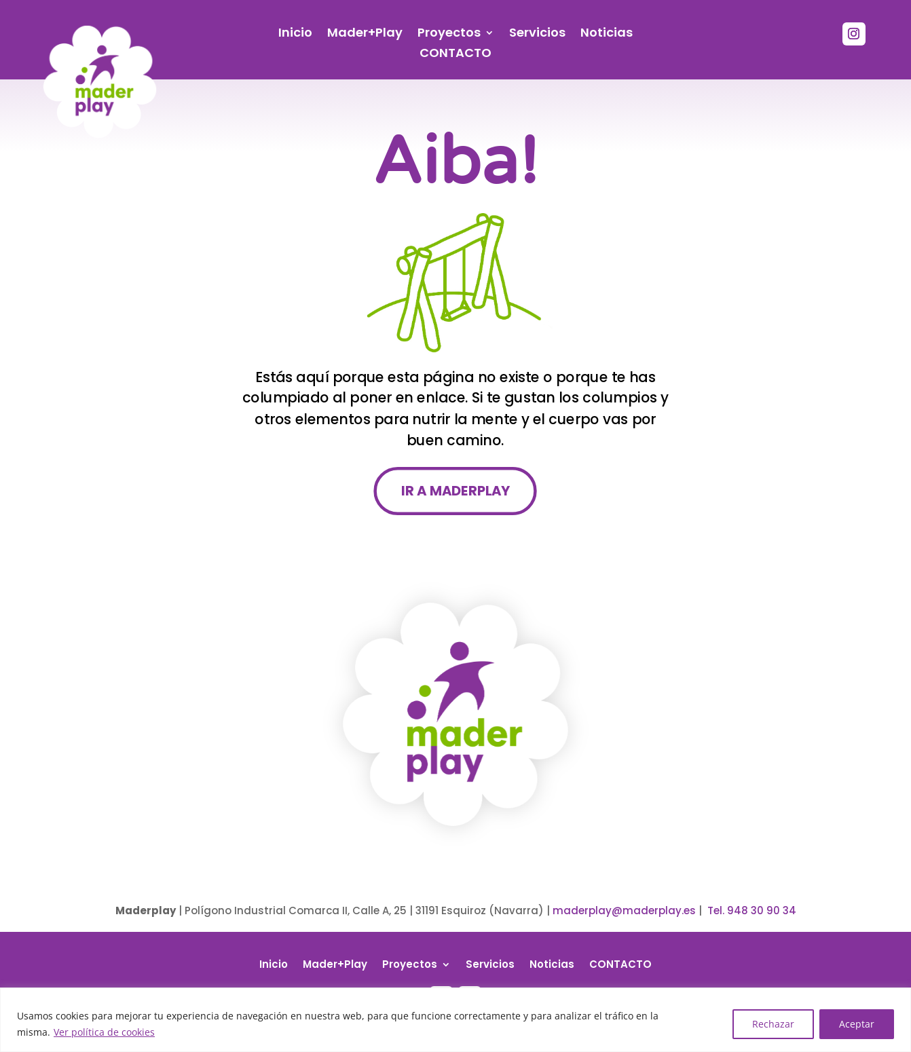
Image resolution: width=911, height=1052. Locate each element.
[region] (455, 1020)
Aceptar (856, 1023)
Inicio (295, 34)
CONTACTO (455, 54)
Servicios (537, 34)
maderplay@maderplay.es (624, 910)
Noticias (606, 34)
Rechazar (773, 1023)
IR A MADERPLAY (455, 490)
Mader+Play (365, 34)
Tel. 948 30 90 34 (751, 910)
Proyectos (449, 34)
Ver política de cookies (104, 1032)
